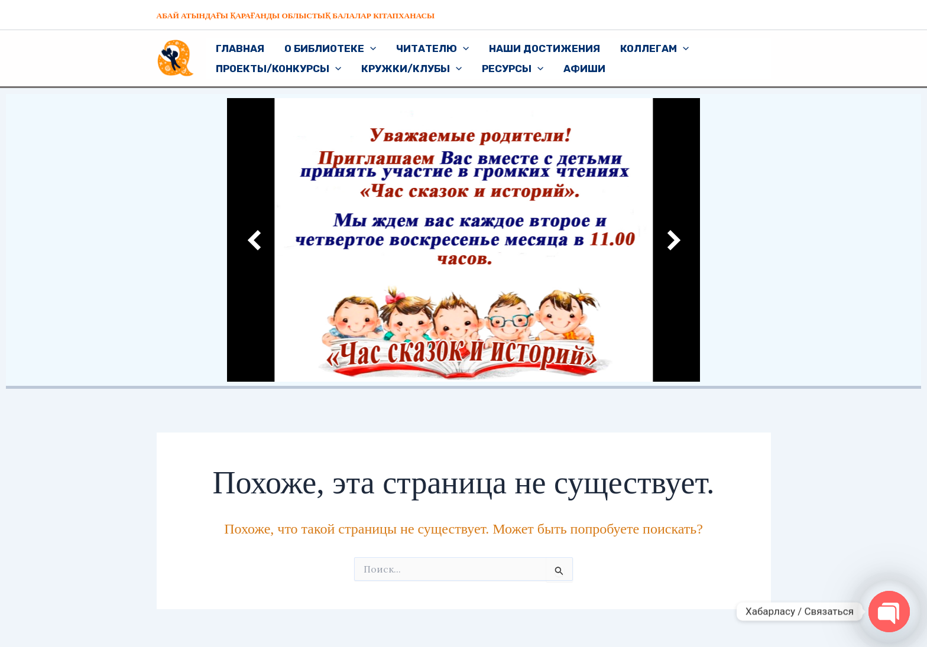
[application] (370, 48)
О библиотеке (330, 48)
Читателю (432, 48)
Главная (240, 48)
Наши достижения (544, 48)
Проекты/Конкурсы (278, 68)
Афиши (584, 68)
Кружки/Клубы (411, 68)
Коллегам (654, 48)
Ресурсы (512, 68)
